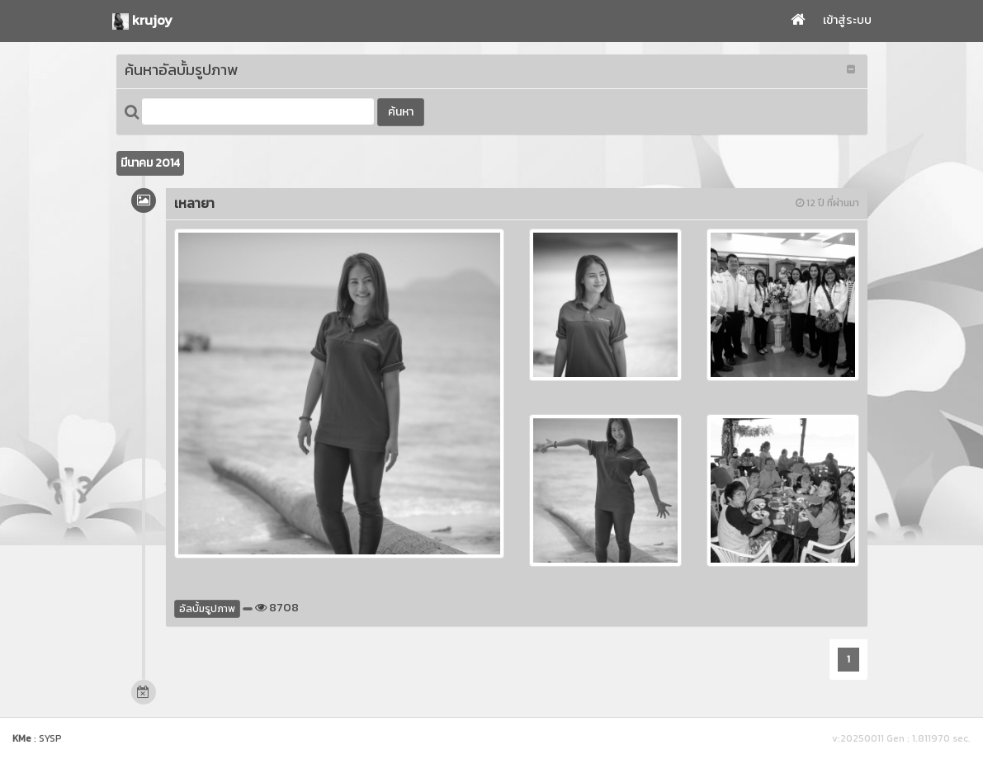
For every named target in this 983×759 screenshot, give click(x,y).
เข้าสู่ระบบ (847, 20)
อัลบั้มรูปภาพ (207, 608)
